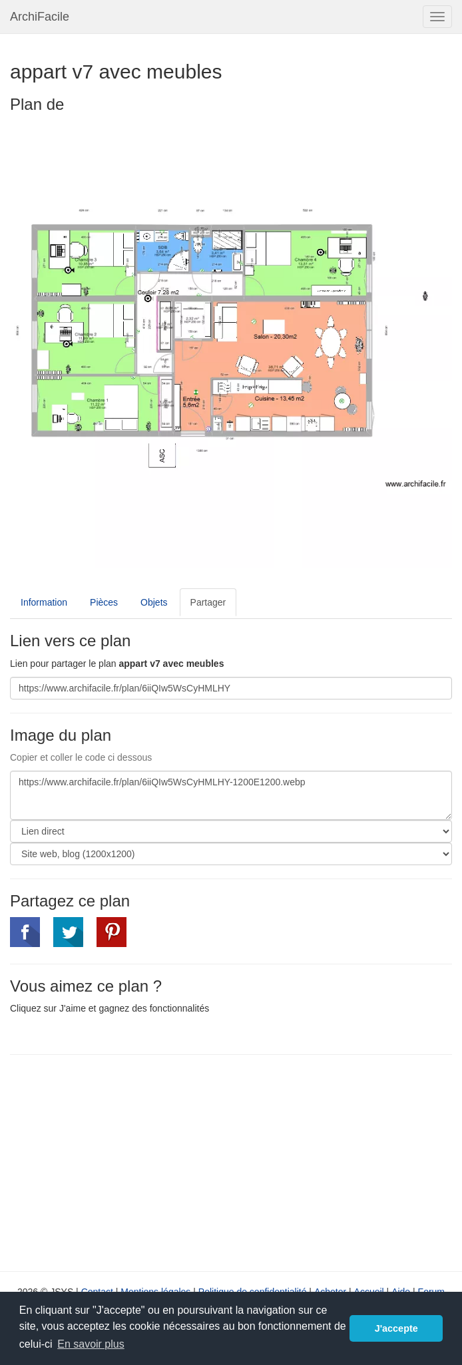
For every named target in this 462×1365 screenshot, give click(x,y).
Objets (153, 602)
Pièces (104, 602)
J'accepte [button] (396, 1328)
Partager (208, 602)
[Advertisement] (122, 1161)
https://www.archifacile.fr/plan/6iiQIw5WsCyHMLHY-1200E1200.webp (231, 795)
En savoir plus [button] (90, 1344)
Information (44, 602)
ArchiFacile (39, 16)
